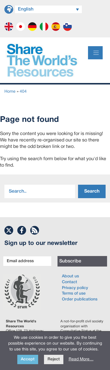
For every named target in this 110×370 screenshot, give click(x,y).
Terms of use (74, 293)
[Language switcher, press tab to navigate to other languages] (48, 9)
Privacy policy (75, 288)
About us (70, 276)
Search (91, 191)
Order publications (79, 299)
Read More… (81, 359)
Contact (69, 282)
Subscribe (70, 261)
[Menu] (95, 52)
